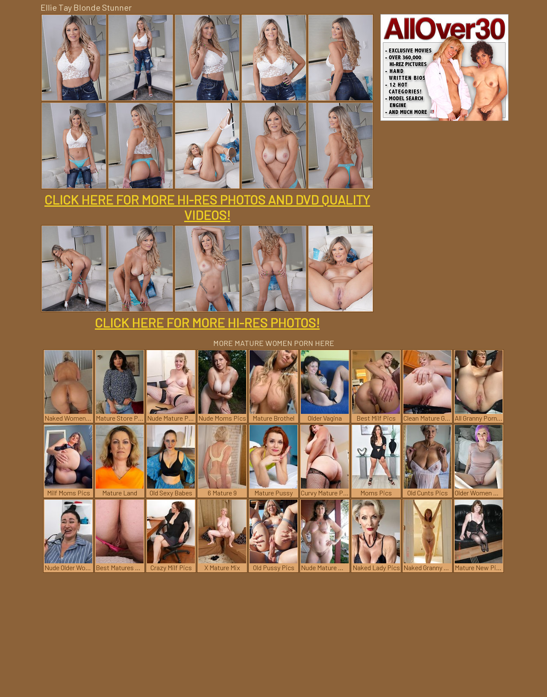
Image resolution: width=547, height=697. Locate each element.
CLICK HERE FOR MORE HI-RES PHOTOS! (207, 322)
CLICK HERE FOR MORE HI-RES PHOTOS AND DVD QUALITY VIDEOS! (207, 207)
